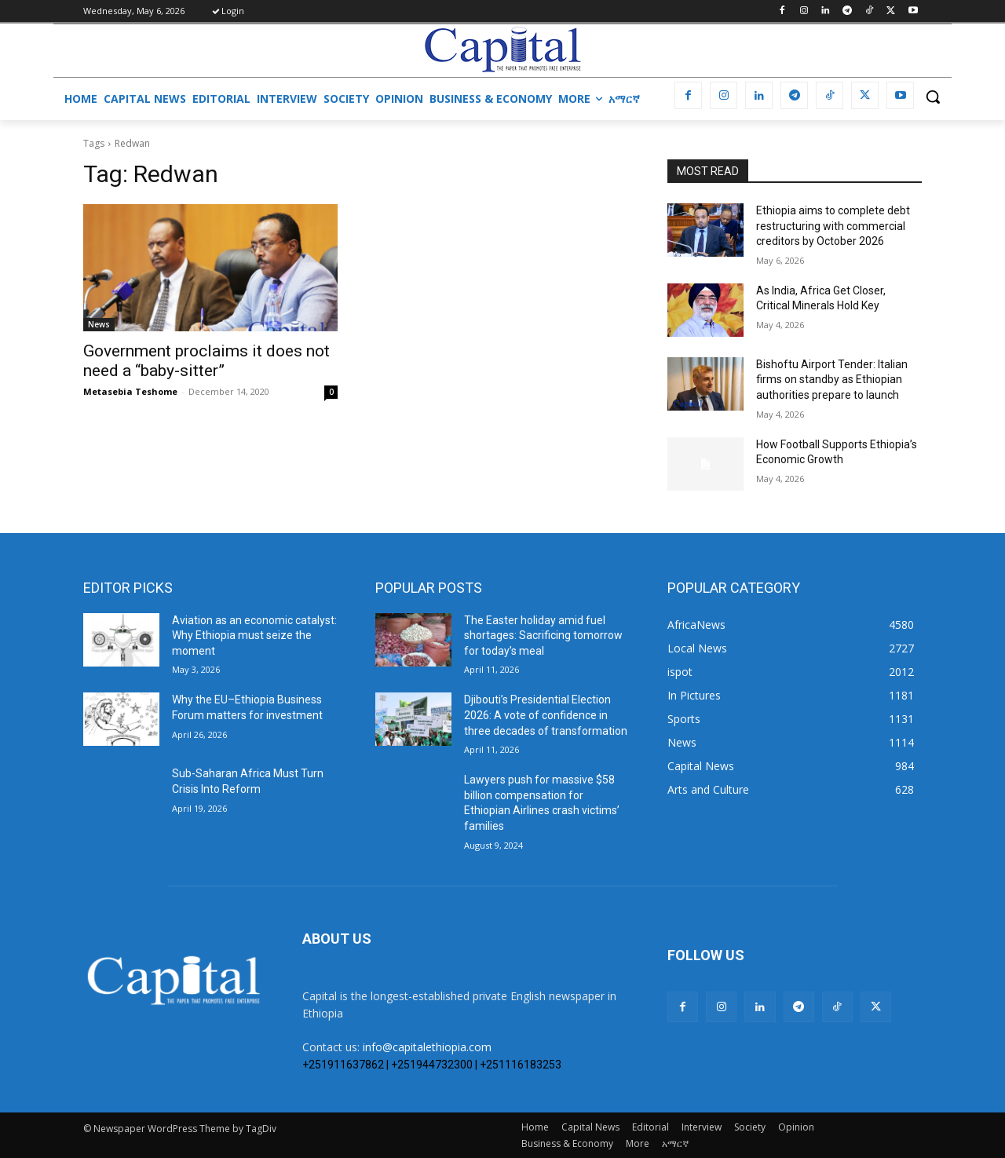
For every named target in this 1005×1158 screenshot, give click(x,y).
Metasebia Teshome (130, 391)
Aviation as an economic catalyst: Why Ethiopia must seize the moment (254, 635)
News (99, 324)
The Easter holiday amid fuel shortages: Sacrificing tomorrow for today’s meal (543, 635)
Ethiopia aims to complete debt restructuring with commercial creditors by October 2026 (833, 225)
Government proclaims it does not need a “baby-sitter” (206, 361)
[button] (933, 96)
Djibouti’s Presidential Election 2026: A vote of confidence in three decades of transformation (545, 714)
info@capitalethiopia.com (427, 1046)
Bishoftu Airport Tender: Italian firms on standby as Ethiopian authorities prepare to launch (832, 379)
